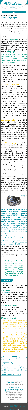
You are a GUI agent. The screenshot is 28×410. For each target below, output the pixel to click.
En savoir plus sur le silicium (11, 375)
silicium (6, 292)
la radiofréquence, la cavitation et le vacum (14, 389)
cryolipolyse (14, 387)
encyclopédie (6, 15)
